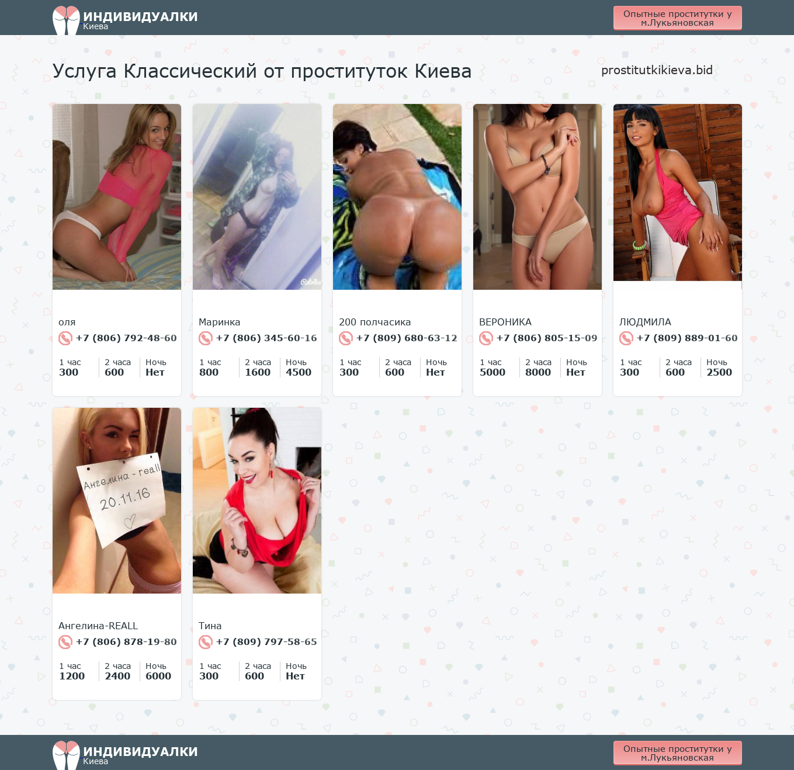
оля (67, 322)
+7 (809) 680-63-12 (398, 338)
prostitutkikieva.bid (657, 70)
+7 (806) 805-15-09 (538, 338)
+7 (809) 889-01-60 (678, 338)
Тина (210, 625)
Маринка (220, 322)
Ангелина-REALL (98, 625)
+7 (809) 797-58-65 (258, 642)
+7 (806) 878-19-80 (117, 642)
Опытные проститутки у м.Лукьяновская (677, 17)
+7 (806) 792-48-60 (117, 338)
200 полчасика (375, 322)
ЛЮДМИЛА (645, 322)
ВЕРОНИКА (505, 322)
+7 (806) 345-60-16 (258, 338)
